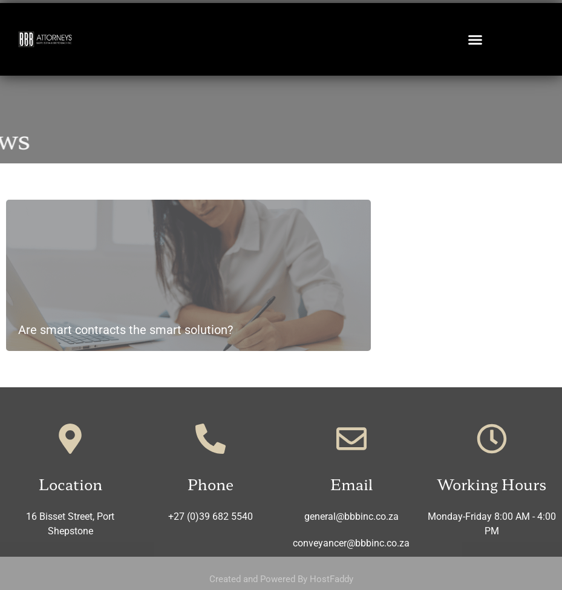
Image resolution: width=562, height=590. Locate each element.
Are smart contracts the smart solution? (125, 330)
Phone (211, 483)
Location (70, 483)
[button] (475, 39)
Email (351, 483)
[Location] (70, 439)
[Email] (351, 439)
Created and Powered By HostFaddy (281, 579)
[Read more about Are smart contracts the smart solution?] (188, 275)
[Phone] (210, 439)
